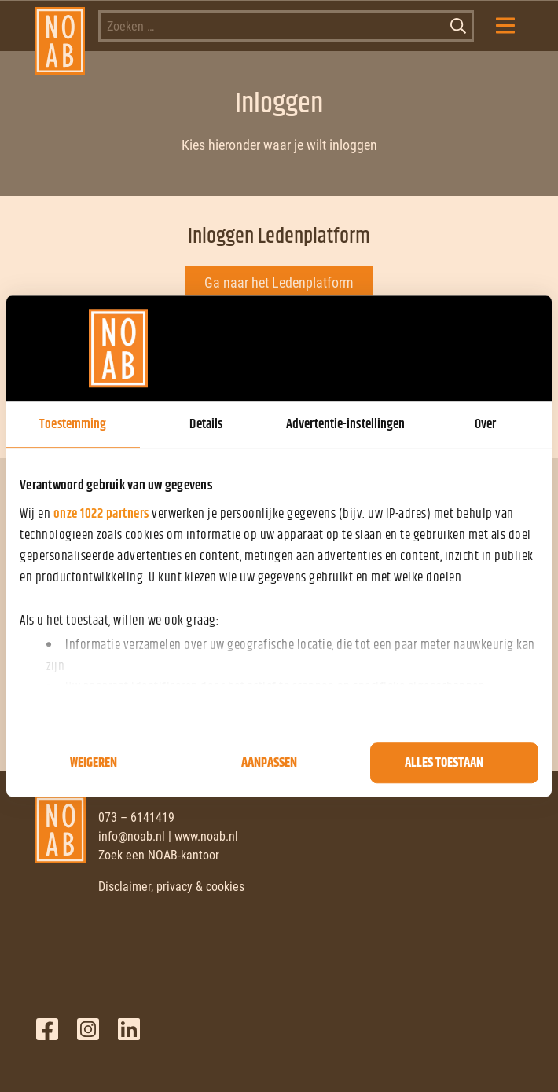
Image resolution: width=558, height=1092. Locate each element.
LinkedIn (128, 1029)
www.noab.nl (206, 836)
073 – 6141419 (136, 817)
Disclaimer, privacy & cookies (171, 886)
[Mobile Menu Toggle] (505, 26)
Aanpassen (269, 763)
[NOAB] (60, 26)
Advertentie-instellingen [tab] (345, 424)
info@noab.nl (131, 836)
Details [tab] (205, 424)
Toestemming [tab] (72, 424)
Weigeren (93, 763)
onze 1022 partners (101, 514)
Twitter (88, 1029)
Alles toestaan (444, 763)
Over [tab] (485, 424)
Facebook (47, 1029)
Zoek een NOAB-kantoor (158, 855)
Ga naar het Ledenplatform (279, 282)
